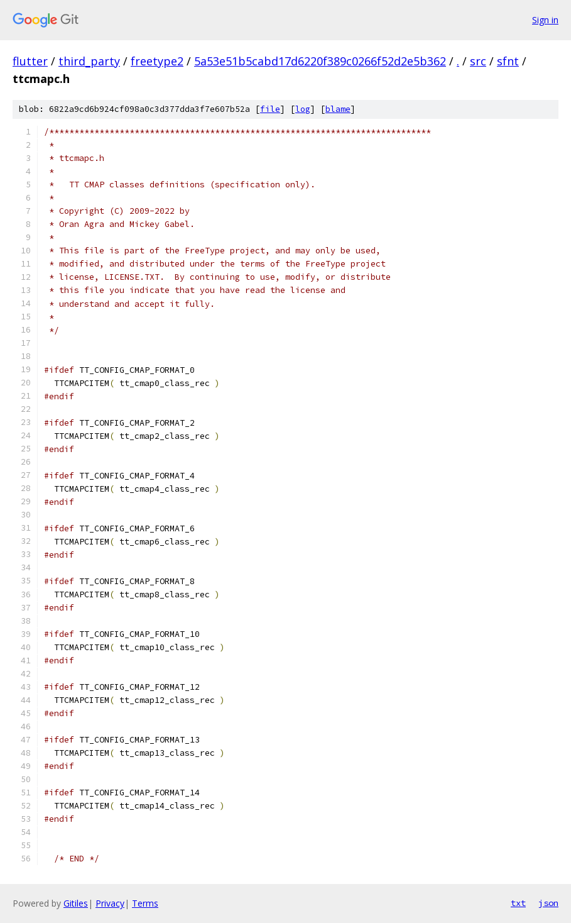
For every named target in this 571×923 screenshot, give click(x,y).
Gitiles (75, 903)
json (548, 903)
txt (518, 903)
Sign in (545, 20)
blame (338, 109)
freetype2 (157, 61)
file (270, 109)
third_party (89, 61)
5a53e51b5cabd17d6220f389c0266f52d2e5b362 (320, 61)
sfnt (508, 61)
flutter (30, 61)
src (478, 61)
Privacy (109, 903)
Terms (145, 903)
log (302, 109)
